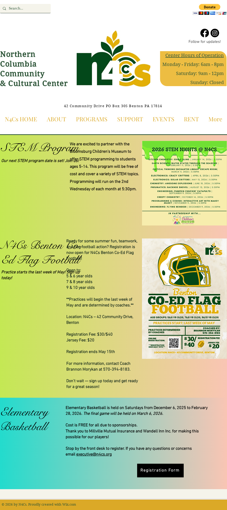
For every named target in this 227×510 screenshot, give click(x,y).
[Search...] (25, 8)
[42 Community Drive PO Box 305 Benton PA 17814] (113, 106)
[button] (210, 9)
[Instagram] (215, 33)
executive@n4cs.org (94, 454)
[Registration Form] (160, 470)
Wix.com (69, 504)
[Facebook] (204, 33)
